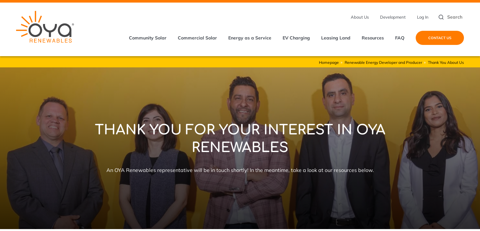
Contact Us (439, 38)
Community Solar (148, 38)
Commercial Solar (197, 38)
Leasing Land (335, 38)
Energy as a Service (249, 38)
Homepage (329, 62)
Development (393, 17)
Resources (373, 38)
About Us (360, 17)
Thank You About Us (446, 62)
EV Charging (296, 38)
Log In (423, 17)
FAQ (399, 38)
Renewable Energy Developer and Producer (383, 62)
